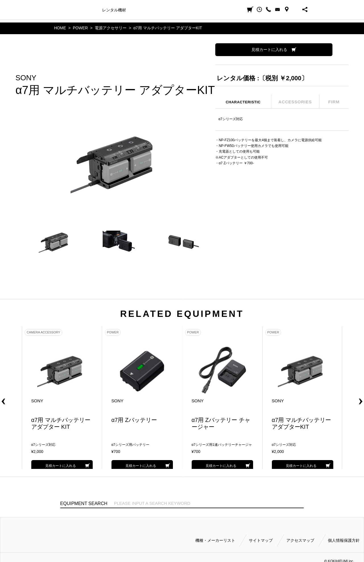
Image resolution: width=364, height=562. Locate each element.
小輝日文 (60, 9)
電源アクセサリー (111, 28)
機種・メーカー (84, 10)
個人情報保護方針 (344, 540)
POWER (80, 28)
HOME (60, 28)
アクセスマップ (300, 540)
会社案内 (212, 10)
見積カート (250, 9)
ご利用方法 (189, 10)
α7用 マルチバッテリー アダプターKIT (167, 28)
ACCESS (286, 9)
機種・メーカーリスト (215, 540)
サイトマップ (261, 540)
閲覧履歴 (259, 9)
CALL (268, 9)
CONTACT (277, 9)
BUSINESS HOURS (296, 9)
